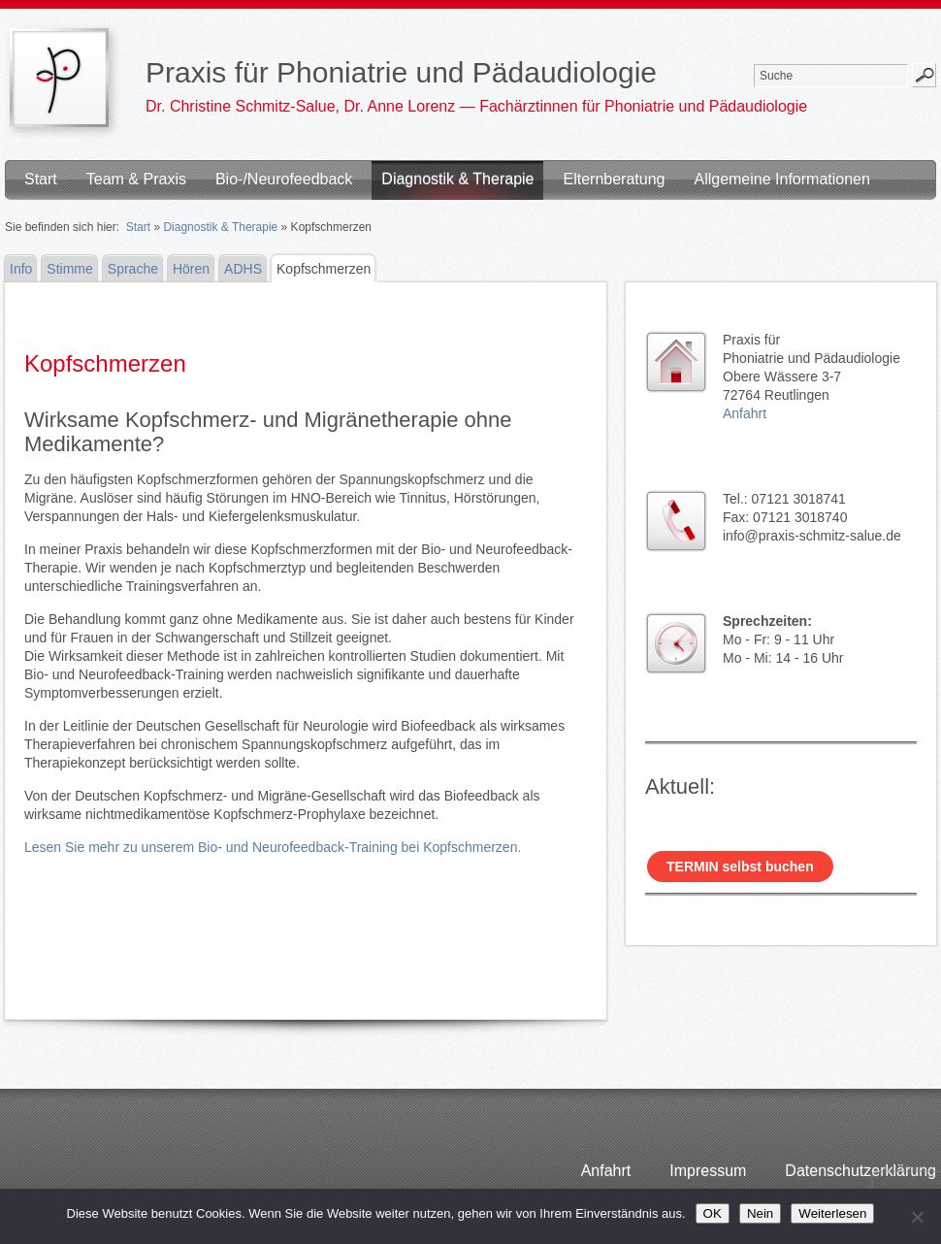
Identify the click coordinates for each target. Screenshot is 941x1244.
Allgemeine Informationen (781, 179)
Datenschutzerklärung (860, 1170)
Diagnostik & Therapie (457, 179)
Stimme (69, 269)
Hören (191, 269)
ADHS (243, 269)
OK (712, 1213)
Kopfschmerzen (323, 269)
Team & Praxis (136, 179)
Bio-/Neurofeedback (283, 179)
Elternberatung (614, 179)
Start (40, 179)
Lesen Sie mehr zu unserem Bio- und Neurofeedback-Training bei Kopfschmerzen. (272, 847)
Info (21, 269)
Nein (760, 1213)
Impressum (707, 1170)
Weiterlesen (832, 1213)
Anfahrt (744, 413)
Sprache (133, 269)
